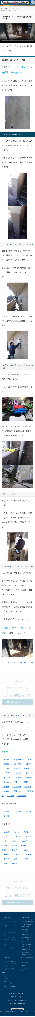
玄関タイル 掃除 (25, 952)
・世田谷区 (14, 850)
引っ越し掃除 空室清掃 (9, 961)
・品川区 (24, 841)
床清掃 (23, 965)
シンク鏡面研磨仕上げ (27, 937)
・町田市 (15, 782)
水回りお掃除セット (26, 924)
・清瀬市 (5, 787)
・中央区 (17, 854)
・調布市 (25, 769)
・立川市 (5, 769)
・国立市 (27, 764)
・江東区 (13, 841)
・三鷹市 (10, 796)
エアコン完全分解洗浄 (9, 937)
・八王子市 (6, 773)
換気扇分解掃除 (25, 926)
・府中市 (27, 778)
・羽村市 (17, 773)
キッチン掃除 (25, 929)
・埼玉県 (5, 816)
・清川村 (27, 812)
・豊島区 (27, 854)
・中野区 (5, 859)
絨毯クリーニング (26, 946)
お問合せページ (8, 981)
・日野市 (17, 778)
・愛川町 (17, 812)
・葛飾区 (27, 836)
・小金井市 (16, 787)
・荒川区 (15, 832)
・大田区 (17, 836)
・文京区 (25, 859)
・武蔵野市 (21, 796)
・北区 (4, 841)
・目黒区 (13, 864)
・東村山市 (28, 773)
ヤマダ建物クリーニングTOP (9, 8)
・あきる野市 (17, 760)
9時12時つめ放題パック (27, 921)
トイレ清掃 (24, 932)
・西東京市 (16, 791)
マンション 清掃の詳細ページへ (20, 662)
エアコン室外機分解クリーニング (10, 949)
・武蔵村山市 (27, 782)
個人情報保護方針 (8, 976)
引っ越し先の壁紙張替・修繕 (10, 968)
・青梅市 (5, 764)
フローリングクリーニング (27, 940)
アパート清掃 (25, 962)
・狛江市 (5, 791)
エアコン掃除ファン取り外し (10, 933)
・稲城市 (29, 760)
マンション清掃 (25, 968)
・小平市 (27, 787)
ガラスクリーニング (26, 944)
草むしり (24, 970)
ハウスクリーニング (25, 917)
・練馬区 (15, 859)
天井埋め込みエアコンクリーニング (10, 940)
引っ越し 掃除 (7, 957)
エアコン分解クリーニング (10, 922)
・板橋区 (25, 832)
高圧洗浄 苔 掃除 (26, 954)
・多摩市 (15, 769)
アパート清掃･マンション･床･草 (27, 958)
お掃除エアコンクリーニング (10, 926)
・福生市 (5, 782)
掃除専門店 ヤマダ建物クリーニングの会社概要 (10, 987)
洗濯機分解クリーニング (27, 949)
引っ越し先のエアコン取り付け (10, 964)
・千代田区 (6, 854)
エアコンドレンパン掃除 (10, 930)
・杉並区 (24, 845)
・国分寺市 (16, 764)
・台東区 (25, 850)
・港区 (4, 864)
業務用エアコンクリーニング (10, 944)
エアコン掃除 (7, 917)
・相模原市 (6, 812)
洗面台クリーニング (26, 934)
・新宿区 (13, 845)
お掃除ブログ (7, 978)
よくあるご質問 (8, 983)
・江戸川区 (6, 836)
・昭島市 (5, 760)
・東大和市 (6, 778)
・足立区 (5, 832)
